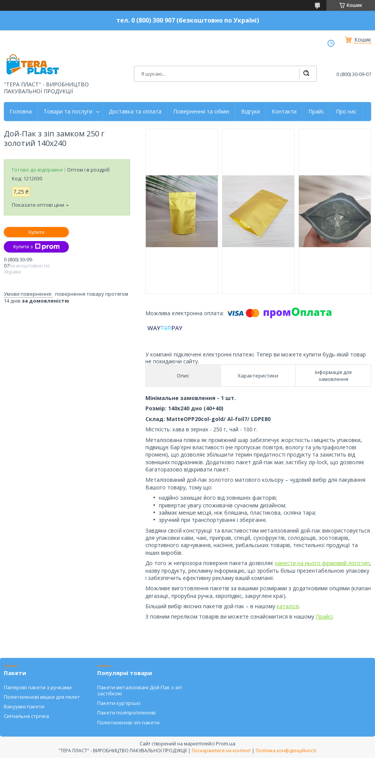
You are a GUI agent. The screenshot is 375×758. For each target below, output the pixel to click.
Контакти (284, 111)
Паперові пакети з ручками (38, 687)
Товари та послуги (68, 111)
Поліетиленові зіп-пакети (128, 722)
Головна (21, 111)
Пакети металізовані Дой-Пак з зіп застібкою (139, 690)
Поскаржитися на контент (221, 750)
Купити (36, 232)
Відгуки (250, 111)
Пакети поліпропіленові (126, 712)
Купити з (36, 246)
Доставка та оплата (135, 111)
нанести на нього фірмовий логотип (322, 563)
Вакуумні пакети (24, 706)
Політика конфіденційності (286, 750)
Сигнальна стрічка (26, 716)
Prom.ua (225, 743)
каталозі (288, 606)
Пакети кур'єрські (118, 703)
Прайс (316, 111)
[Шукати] (306, 73)
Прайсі (324, 616)
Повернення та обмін (201, 111)
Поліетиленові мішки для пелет (42, 696)
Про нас (346, 111)
